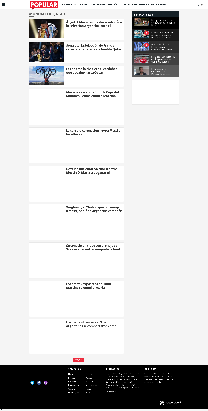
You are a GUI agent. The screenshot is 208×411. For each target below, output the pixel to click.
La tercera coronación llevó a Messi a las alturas (93, 132)
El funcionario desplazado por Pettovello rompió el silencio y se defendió (162, 71)
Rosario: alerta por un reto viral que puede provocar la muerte (162, 34)
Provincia (67, 4)
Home (71, 374)
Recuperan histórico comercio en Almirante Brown (163, 22)
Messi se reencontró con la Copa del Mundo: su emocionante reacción (92, 94)
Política (78, 4)
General (71, 389)
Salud (135, 4)
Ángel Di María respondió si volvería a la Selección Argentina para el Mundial (94, 25)
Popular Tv (72, 378)
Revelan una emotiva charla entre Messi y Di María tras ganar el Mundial (91, 172)
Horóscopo (161, 4)
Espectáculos (115, 4)
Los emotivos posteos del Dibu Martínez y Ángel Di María (88, 285)
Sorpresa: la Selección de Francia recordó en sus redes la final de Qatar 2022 (94, 49)
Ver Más (78, 360)
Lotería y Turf (146, 4)
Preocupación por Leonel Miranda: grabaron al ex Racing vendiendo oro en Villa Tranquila (162, 46)
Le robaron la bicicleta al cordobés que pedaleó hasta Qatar (91, 70)
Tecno (127, 4)
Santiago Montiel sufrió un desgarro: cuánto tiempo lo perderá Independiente (163, 59)
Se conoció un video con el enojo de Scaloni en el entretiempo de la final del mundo (93, 249)
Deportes (101, 4)
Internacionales (92, 385)
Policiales (89, 4)
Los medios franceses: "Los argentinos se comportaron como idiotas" (91, 326)
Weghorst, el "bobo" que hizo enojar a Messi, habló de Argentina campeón (94, 209)
